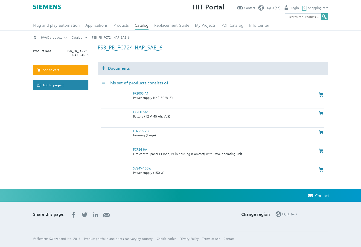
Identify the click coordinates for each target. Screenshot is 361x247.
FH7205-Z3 (141, 131)
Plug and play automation (56, 25)
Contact (249, 8)
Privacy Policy (189, 239)
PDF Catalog (232, 25)
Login (295, 8)
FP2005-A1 (140, 93)
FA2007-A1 (141, 112)
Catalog (141, 25)
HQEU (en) (273, 8)
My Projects (205, 25)
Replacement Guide (171, 25)
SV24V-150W (142, 168)
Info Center (259, 25)
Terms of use (211, 239)
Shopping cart (318, 8)
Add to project (53, 85)
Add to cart (51, 70)
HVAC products (51, 37)
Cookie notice (166, 239)
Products (121, 25)
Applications (96, 25)
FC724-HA (140, 149)
